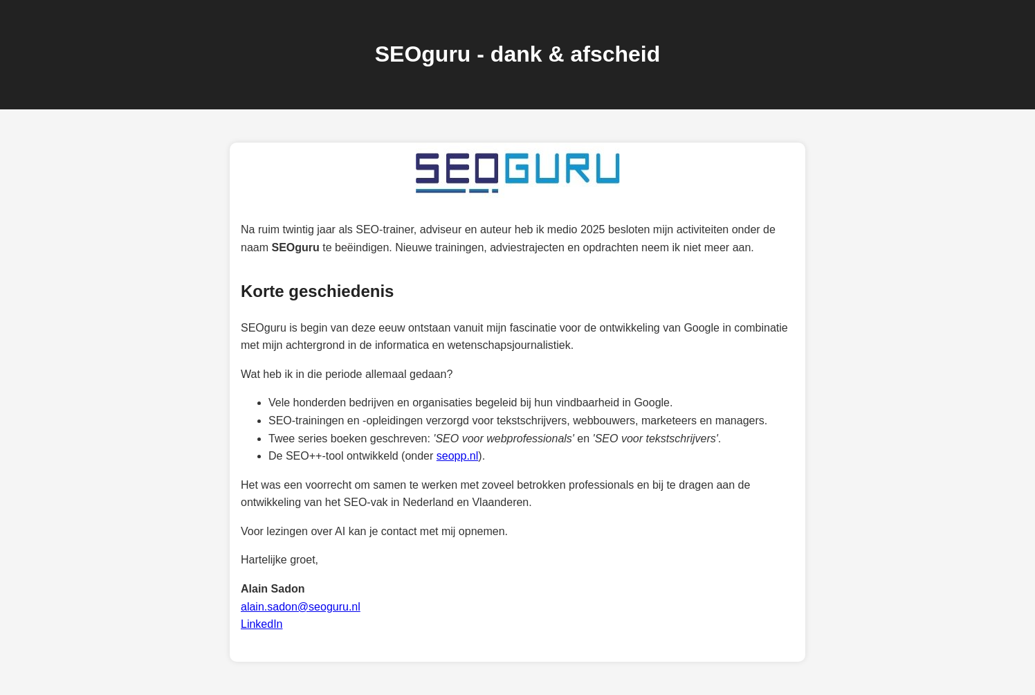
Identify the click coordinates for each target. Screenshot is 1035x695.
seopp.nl (458, 456)
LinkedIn (262, 624)
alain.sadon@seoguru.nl (300, 607)
